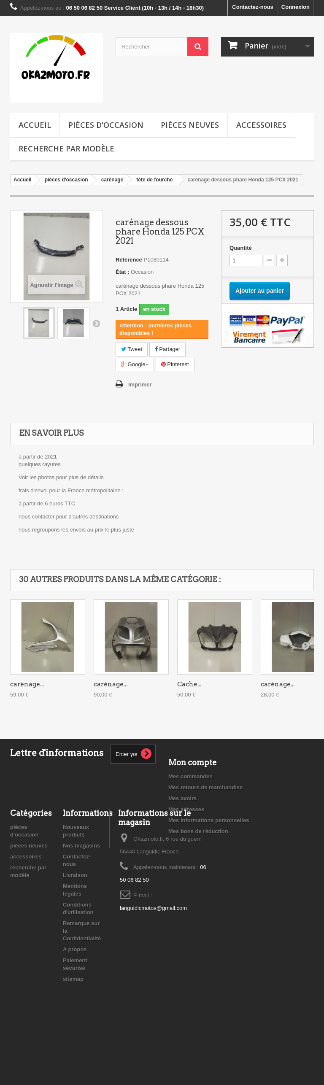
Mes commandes (190, 776)
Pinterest (175, 364)
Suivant (96, 323)
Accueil (35, 125)
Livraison (75, 928)
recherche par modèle (66, 148)
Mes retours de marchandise (205, 787)
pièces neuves (190, 125)
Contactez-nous (252, 7)
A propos (75, 1002)
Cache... (189, 684)
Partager (167, 349)
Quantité (241, 248)
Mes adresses (186, 809)
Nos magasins (81, 898)
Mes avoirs (182, 798)
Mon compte (192, 762)
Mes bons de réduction (198, 831)
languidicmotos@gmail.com (153, 961)
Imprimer (140, 384)
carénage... (27, 684)
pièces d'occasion (105, 125)
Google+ (134, 364)
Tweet (131, 349)
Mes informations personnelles (208, 820)
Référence (129, 259)
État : (123, 272)
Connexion (295, 7)
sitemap (73, 1031)
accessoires (261, 125)
